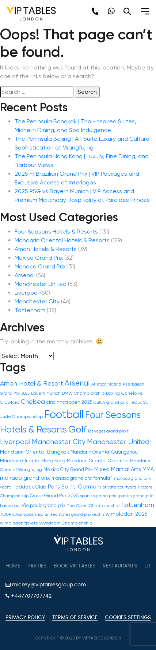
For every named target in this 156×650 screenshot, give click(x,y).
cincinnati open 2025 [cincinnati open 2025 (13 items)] (69, 402)
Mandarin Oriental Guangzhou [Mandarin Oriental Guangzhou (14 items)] (104, 452)
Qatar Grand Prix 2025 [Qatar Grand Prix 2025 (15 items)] (54, 495)
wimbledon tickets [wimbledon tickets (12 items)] (19, 523)
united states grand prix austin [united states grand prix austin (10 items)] (74, 514)
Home (12, 566)
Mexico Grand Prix (39, 257)
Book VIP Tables (74, 566)
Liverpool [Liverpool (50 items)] (15, 442)
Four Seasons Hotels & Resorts (56, 231)
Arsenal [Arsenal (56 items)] (77, 383)
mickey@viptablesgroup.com (45, 584)
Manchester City (37, 301)
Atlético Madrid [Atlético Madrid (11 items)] (106, 384)
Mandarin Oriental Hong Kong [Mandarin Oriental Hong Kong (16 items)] (32, 460)
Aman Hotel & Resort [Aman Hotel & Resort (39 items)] (31, 383)
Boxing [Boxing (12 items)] (113, 393)
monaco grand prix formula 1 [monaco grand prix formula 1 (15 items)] (82, 478)
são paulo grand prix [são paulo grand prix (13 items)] (43, 505)
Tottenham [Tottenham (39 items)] (137, 505)
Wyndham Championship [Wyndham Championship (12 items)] (65, 523)
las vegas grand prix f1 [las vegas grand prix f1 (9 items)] (109, 431)
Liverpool (27, 292)
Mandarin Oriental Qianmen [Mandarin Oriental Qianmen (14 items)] (98, 460)
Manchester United (40, 283)
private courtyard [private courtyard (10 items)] (119, 487)
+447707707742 (28, 596)
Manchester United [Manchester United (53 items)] (118, 442)
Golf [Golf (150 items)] (77, 429)
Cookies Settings (128, 617)
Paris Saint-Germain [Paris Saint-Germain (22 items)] (74, 486)
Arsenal (25, 275)
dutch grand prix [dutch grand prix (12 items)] (111, 402)
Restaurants (120, 566)
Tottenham (30, 310)
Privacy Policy (25, 617)
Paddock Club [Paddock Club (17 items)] (29, 487)
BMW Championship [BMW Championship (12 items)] (83, 393)
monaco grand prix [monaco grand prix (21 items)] (25, 478)
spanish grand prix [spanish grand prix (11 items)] (98, 495)
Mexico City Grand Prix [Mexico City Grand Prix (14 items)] (68, 469)
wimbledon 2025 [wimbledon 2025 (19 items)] (127, 514)
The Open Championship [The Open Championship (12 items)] (93, 505)
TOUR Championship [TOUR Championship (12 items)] (21, 514)
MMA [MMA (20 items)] (148, 469)
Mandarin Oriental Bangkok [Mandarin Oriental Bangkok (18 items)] (34, 452)
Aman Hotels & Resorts (46, 249)
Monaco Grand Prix (40, 266)
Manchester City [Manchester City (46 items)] (58, 442)
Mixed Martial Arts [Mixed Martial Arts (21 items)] (117, 469)
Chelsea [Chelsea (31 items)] (33, 401)
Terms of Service (75, 617)
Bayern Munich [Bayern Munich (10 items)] (46, 393)
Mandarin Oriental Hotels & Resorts (62, 240)
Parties (36, 566)
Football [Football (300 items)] (64, 414)
